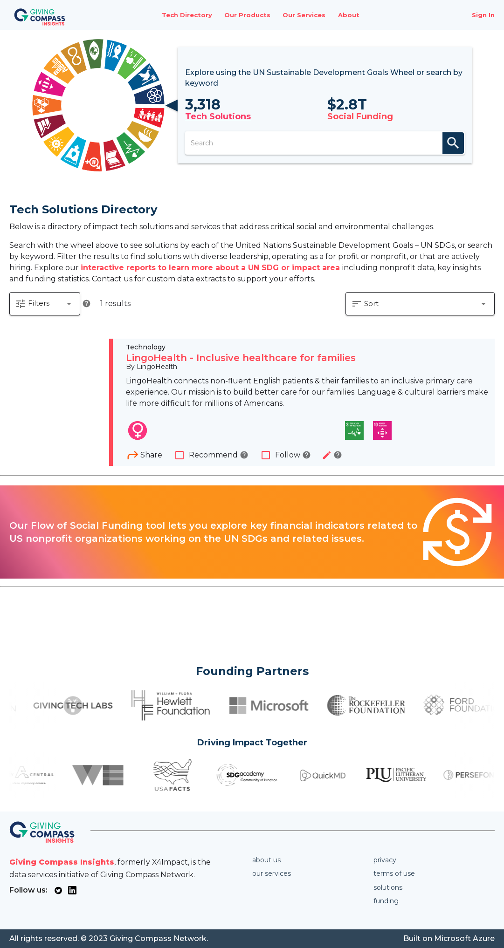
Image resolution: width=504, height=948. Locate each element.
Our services (271, 873)
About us (266, 860)
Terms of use (394, 873)
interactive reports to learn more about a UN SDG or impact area (211, 267)
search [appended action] (453, 143)
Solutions (387, 887)
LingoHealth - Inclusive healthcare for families (241, 357)
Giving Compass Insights (61, 862)
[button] (44, 303)
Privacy (384, 860)
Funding (386, 901)
